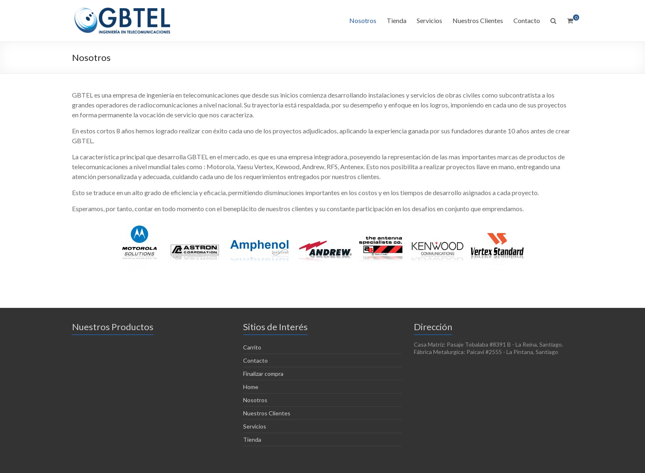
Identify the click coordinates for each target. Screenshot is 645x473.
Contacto (526, 20)
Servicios (429, 20)
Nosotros (362, 20)
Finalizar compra (263, 373)
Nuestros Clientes (477, 20)
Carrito (252, 347)
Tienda (396, 20)
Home (250, 386)
